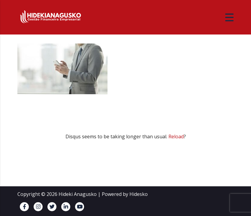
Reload (176, 136)
